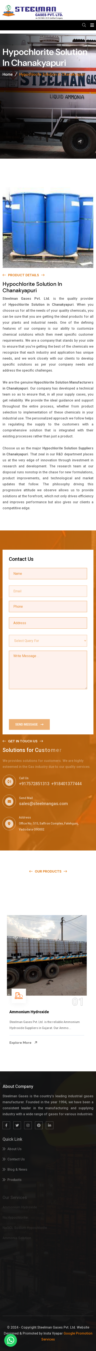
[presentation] (41, 703)
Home (8, 74)
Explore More (25, 1042)
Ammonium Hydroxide (30, 1012)
